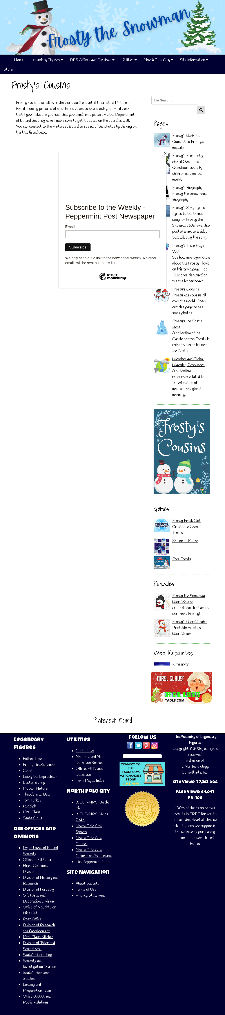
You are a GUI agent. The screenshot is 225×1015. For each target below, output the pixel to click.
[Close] (165, 153)
